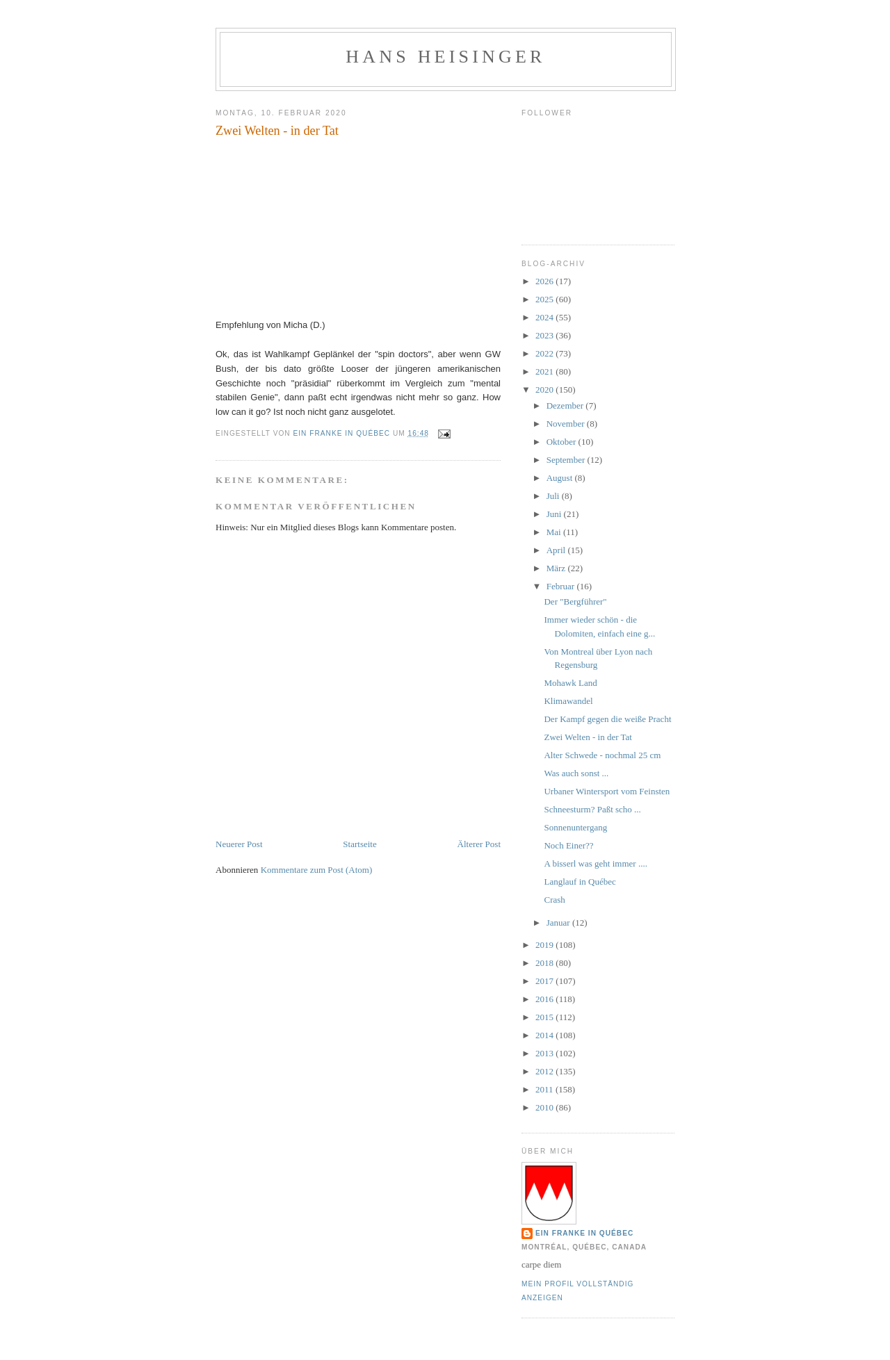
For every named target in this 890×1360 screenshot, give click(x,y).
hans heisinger (445, 57)
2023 (545, 335)
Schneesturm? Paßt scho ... (592, 809)
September (567, 459)
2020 (545, 389)
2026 (545, 281)
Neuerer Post (239, 844)
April (557, 550)
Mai (555, 532)
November (567, 423)
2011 (545, 1089)
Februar (562, 586)
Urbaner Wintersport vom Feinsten (607, 791)
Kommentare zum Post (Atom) (317, 870)
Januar (559, 922)
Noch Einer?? (568, 845)
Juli (554, 496)
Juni (555, 514)
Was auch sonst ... (576, 773)
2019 (545, 945)
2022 (545, 353)
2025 (545, 299)
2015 (545, 1017)
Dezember (566, 405)
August (561, 478)
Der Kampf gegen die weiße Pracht (607, 719)
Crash (554, 899)
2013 (545, 1053)
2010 (545, 1107)
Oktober (562, 441)
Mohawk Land (570, 683)
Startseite (359, 844)
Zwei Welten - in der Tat (587, 737)
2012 (545, 1071)
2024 (545, 317)
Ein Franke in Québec (584, 1233)
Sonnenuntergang (575, 827)
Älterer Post (479, 844)
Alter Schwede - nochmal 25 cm (602, 755)
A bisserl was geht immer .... (595, 863)
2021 (545, 371)
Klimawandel (568, 701)
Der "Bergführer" (575, 601)
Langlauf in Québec (579, 881)
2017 (545, 981)
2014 (545, 1035)
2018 (545, 963)
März (557, 568)
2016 (545, 999)
